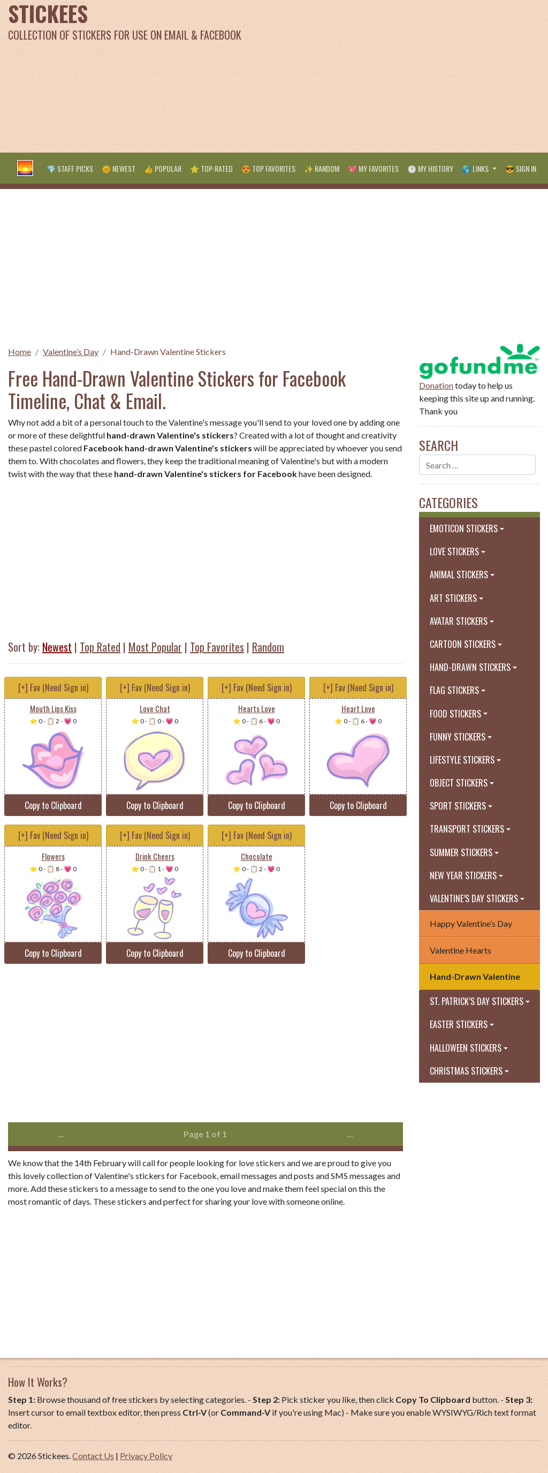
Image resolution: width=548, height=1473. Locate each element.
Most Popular (155, 647)
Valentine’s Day (70, 351)
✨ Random (321, 168)
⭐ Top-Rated (211, 168)
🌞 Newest (118, 168)
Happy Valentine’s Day (471, 923)
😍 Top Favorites (268, 168)
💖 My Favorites (373, 168)
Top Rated (100, 647)
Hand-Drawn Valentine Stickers (168, 351)
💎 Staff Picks (70, 168)
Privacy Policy (146, 1456)
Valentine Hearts (460, 950)
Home (19, 351)
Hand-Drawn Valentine (475, 976)
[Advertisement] (369, 75)
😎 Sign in (520, 168)
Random (268, 647)
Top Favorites (217, 647)
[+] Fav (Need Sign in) (53, 687)
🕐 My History (430, 168)
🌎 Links (476, 168)
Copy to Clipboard (53, 805)
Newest (57, 647)
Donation (436, 385)
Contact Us (93, 1456)
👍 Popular (162, 168)
